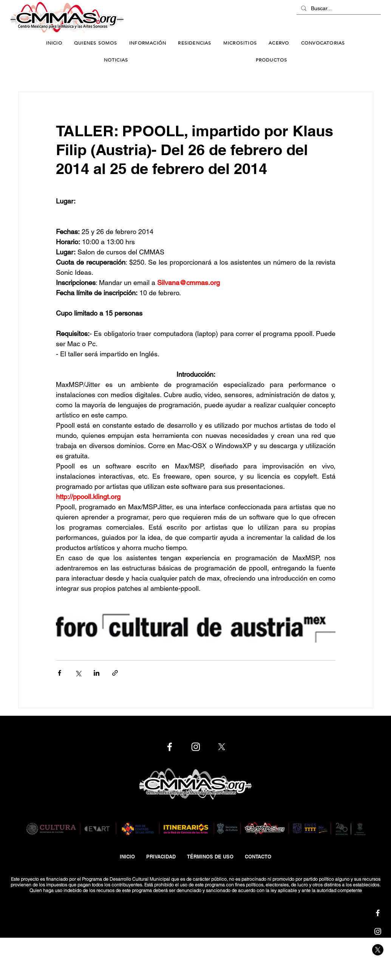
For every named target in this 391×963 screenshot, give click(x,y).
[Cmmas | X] (377, 949)
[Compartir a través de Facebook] (59, 672)
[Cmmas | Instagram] (377, 931)
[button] (147, 43)
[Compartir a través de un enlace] (115, 672)
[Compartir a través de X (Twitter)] (78, 672)
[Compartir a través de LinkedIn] (96, 672)
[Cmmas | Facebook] (377, 912)
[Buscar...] (338, 8)
